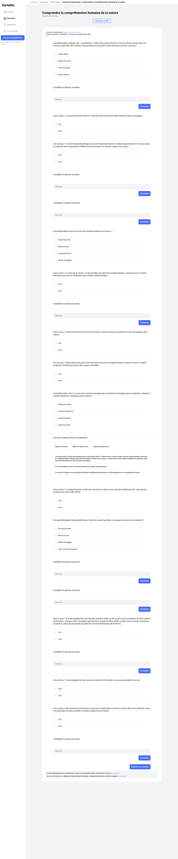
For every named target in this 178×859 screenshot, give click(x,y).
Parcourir (9, 18)
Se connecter (11, 31)
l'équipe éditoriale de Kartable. (72, 32)
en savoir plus (115, 773)
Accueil (8, 12)
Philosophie (55, 2)
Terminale (44, 2)
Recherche (10, 24)
